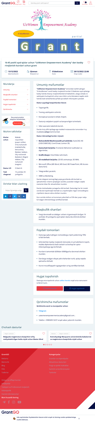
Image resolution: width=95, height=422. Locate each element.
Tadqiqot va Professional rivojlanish (15, 386)
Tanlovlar (52, 371)
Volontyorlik (6, 389)
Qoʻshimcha (15, 109)
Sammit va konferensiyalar (59, 368)
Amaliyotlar (6, 382)
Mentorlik (5, 361)
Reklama (5, 357)
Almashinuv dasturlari (57, 361)
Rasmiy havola (49, 288)
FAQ (3, 368)
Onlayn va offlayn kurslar (11, 379)
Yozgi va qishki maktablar (59, 364)
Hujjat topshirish (15, 104)
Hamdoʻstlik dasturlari (10, 393)
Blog (3, 364)
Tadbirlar (5, 371)
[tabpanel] (24, 335)
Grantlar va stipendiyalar (58, 357)
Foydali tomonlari (15, 99)
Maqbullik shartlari (15, 94)
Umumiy (15, 89)
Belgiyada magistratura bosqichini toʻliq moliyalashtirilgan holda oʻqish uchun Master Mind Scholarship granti (23, 337)
